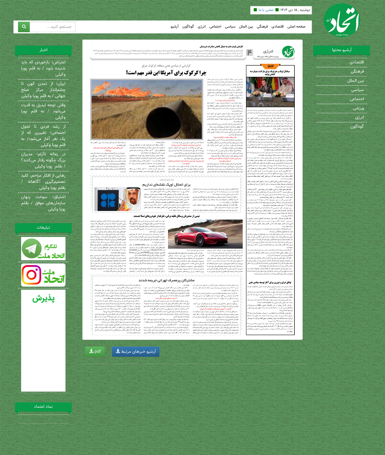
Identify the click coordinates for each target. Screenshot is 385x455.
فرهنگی (262, 26)
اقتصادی (277, 26)
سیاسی (230, 26)
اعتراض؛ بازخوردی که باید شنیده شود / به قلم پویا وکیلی (43, 68)
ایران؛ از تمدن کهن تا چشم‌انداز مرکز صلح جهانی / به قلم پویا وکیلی (43, 90)
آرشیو (175, 26)
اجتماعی (215, 26)
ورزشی (358, 108)
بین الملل (246, 26)
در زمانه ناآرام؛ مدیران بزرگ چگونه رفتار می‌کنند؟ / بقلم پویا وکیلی (43, 160)
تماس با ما (266, 10)
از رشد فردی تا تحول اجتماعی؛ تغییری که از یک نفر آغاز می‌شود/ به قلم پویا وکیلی (43, 136)
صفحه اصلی (296, 26)
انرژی (202, 26)
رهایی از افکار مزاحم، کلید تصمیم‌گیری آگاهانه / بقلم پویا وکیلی (43, 181)
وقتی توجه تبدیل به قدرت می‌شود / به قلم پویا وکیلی (43, 111)
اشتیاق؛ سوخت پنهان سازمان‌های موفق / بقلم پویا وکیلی (43, 203)
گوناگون (188, 26)
